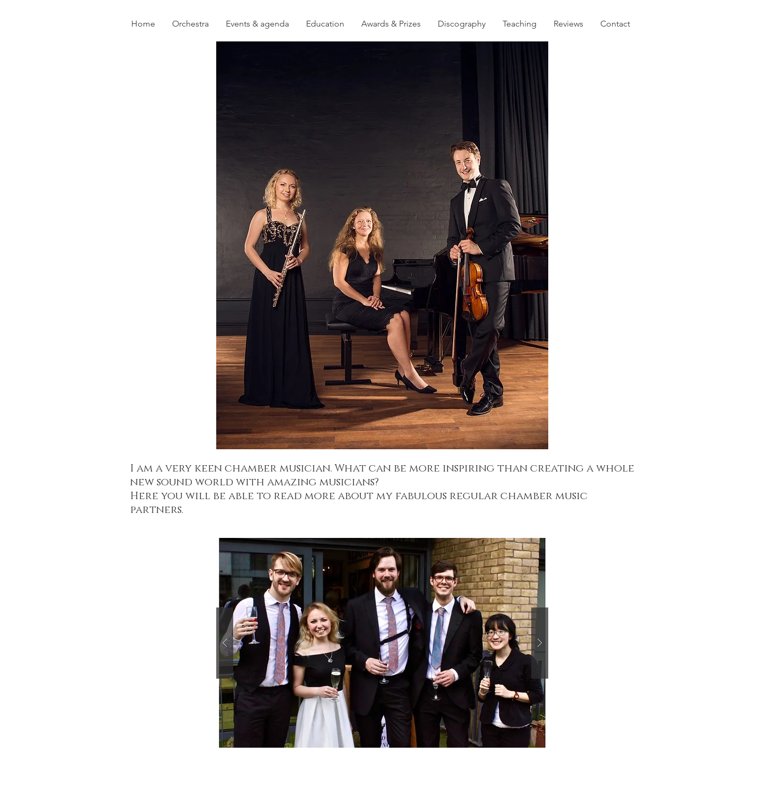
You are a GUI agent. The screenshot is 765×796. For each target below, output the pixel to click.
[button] (382, 245)
